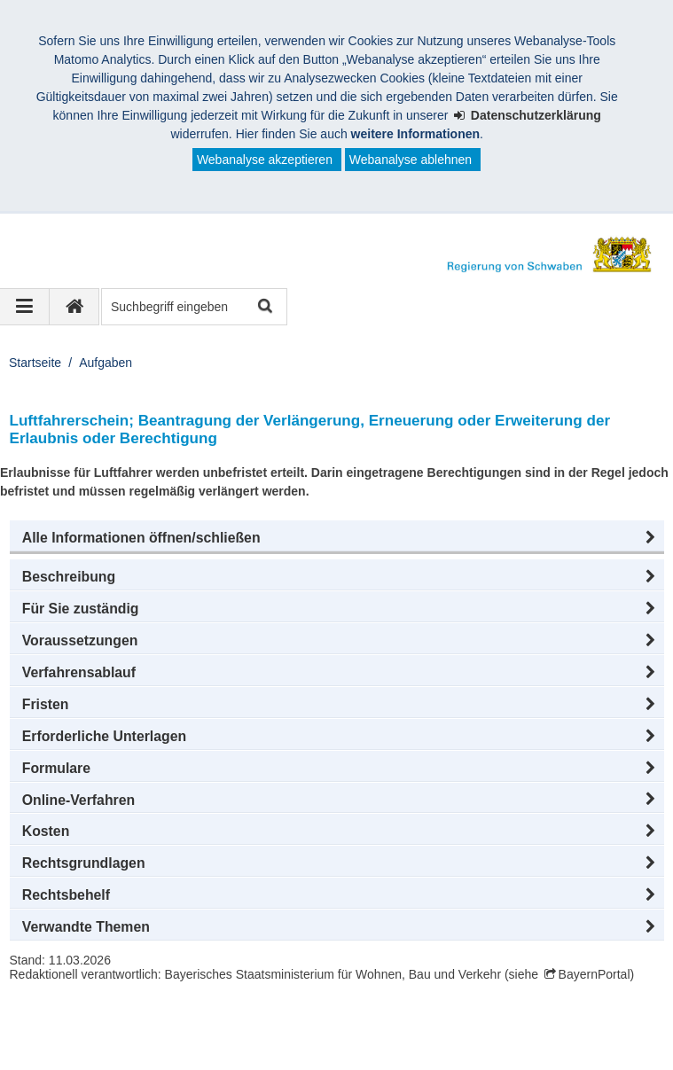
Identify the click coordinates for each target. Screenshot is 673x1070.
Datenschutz (155, 1042)
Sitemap (241, 1042)
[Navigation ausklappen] (25, 306)
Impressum (60, 1042)
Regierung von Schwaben (113, 1024)
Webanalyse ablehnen (410, 159)
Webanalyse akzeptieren (265, 159)
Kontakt (314, 1042)
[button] (337, 538)
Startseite (35, 362)
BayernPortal (594, 974)
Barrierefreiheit (405, 1042)
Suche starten (264, 307)
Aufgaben (105, 362)
